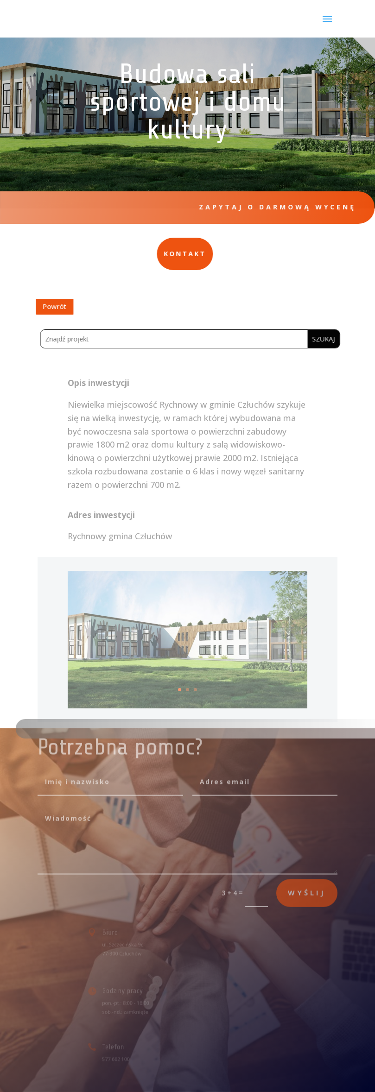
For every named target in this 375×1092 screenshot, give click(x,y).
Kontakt (118, 253)
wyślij (307, 883)
